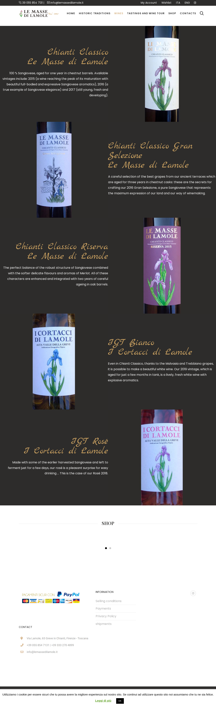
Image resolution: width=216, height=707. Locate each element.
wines (118, 13)
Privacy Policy (106, 616)
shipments (104, 624)
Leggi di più (103, 700)
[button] (106, 548)
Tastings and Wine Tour (146, 13)
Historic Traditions (94, 13)
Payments (103, 608)
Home (71, 13)
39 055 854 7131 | (31, 3)
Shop (172, 13)
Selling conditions (109, 601)
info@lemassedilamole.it (65, 3)
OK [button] (120, 701)
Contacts (188, 13)
